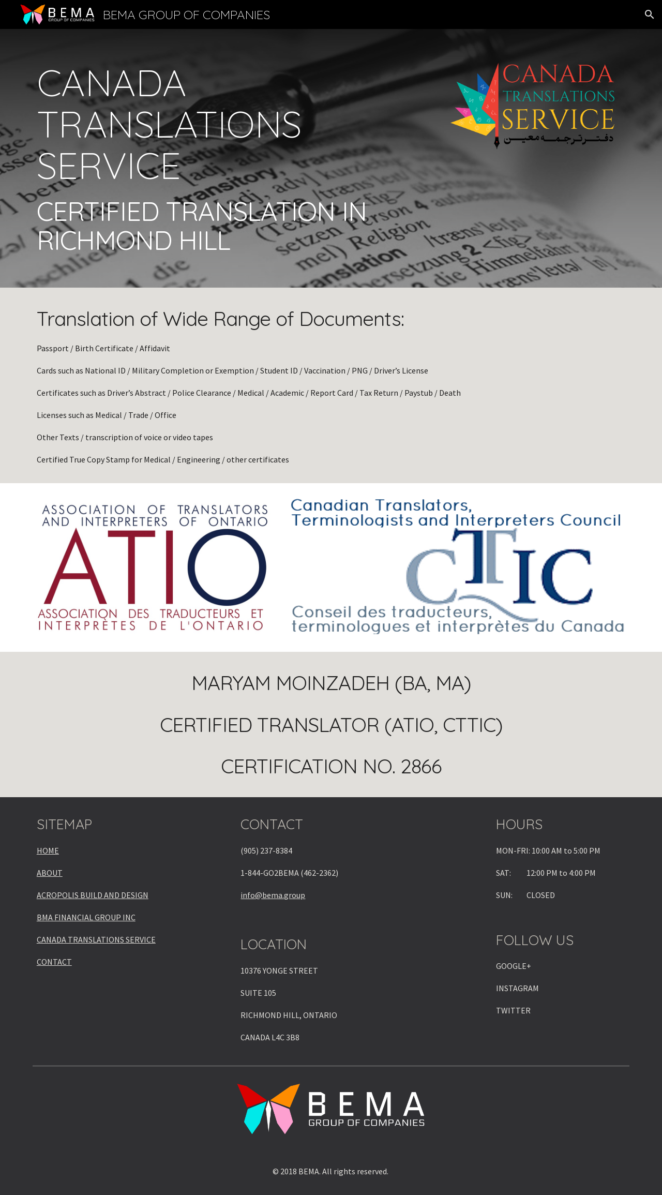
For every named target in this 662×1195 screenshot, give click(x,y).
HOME (48, 850)
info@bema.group (272, 895)
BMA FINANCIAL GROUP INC (86, 917)
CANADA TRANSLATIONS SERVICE (96, 939)
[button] (649, 14)
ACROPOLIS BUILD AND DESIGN (92, 895)
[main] (229, 158)
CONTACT (54, 962)
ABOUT (50, 873)
